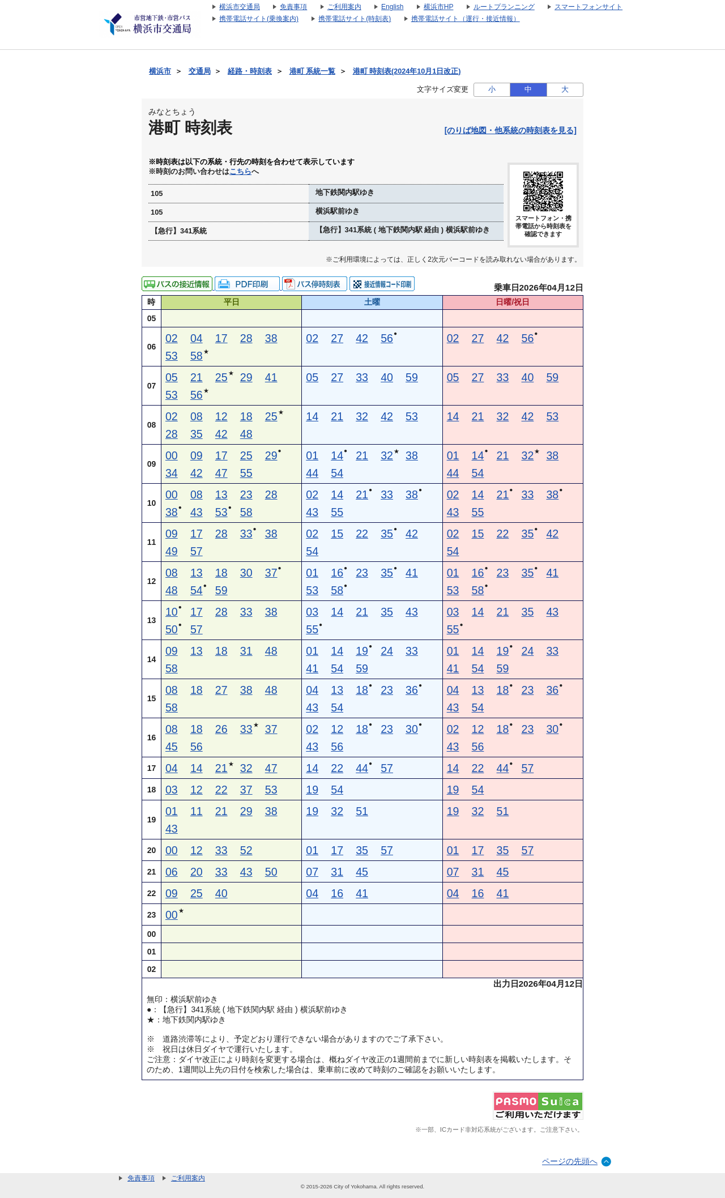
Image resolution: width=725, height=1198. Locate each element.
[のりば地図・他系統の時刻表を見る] (511, 130)
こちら (240, 172)
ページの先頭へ (570, 1161)
